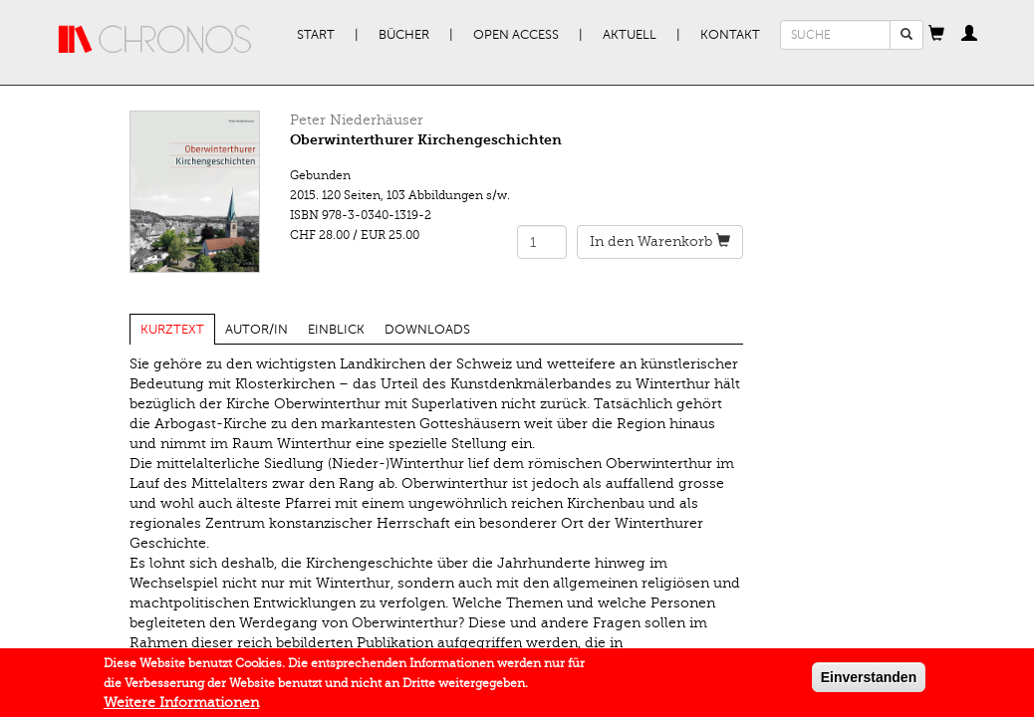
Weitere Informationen (181, 706)
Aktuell (629, 35)
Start (316, 35)
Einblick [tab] (336, 330)
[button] (936, 35)
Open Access (516, 35)
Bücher (404, 35)
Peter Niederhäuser (356, 120)
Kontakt (730, 35)
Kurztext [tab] (172, 330)
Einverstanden (868, 681)
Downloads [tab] (427, 330)
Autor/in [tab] (256, 330)
